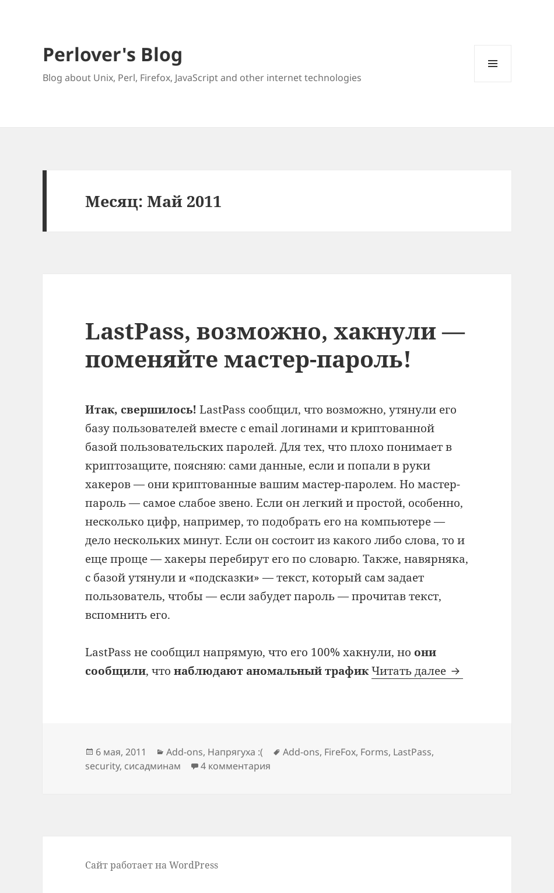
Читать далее (417, 670)
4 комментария (236, 765)
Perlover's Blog (113, 53)
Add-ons (184, 751)
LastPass (412, 751)
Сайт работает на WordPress (151, 865)
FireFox (340, 751)
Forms (374, 751)
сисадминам (152, 765)
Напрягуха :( (235, 751)
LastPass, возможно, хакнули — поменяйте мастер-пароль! (275, 344)
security (102, 765)
